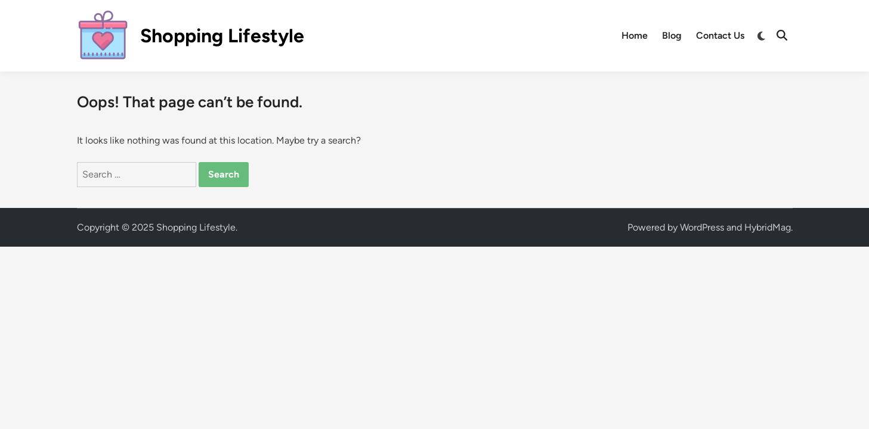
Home (634, 35)
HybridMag (767, 227)
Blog (672, 35)
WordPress (702, 227)
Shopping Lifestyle (222, 35)
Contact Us (720, 35)
